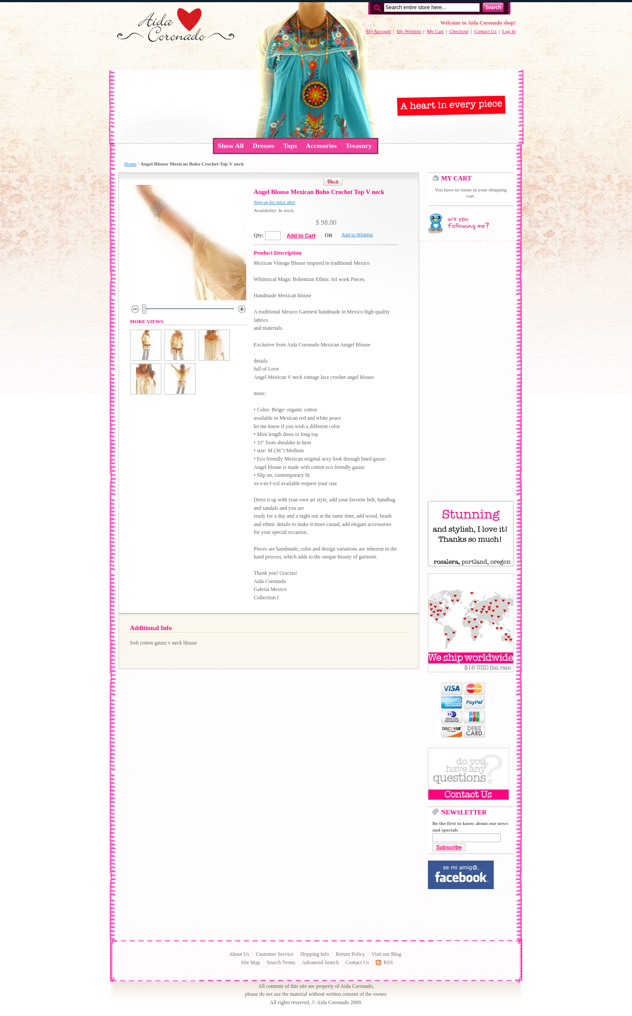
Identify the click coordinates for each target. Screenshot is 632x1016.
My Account (378, 31)
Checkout (459, 31)
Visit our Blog (386, 954)
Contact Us (485, 31)
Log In (509, 31)
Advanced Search (320, 962)
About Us (239, 954)
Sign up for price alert (274, 202)
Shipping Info (314, 954)
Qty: (259, 235)
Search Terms (281, 962)
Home (130, 163)
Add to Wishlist (357, 234)
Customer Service (275, 954)
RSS (388, 962)
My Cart (435, 31)
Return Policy (350, 954)
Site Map (250, 962)
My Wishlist (408, 31)
